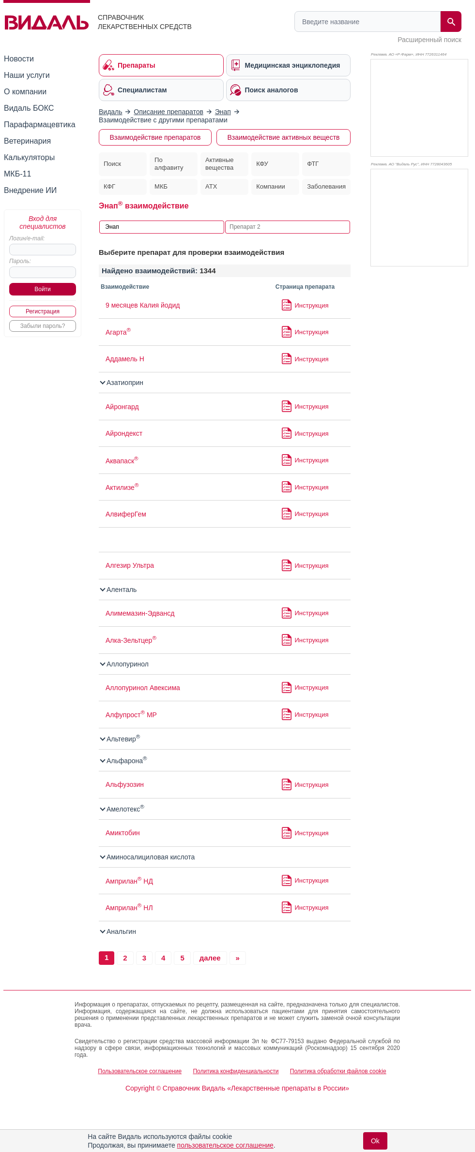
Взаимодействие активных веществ (283, 137)
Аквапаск (122, 461)
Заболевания (326, 186)
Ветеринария (27, 141)
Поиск (112, 163)
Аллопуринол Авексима (143, 688)
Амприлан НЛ (129, 908)
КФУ (262, 163)
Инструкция (312, 305)
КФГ (109, 186)
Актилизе (122, 487)
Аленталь (119, 589)
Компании (270, 186)
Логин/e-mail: (27, 238)
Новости (19, 59)
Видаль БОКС (29, 108)
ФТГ (313, 163)
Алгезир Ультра (130, 565)
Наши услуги (27, 75)
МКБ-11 (17, 174)
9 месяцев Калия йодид (143, 305)
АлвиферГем (126, 514)
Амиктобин (123, 833)
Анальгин (118, 931)
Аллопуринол (125, 664)
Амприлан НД (129, 881)
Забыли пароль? (42, 326)
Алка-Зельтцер (131, 640)
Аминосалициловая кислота (148, 857)
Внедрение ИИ (30, 190)
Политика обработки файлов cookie (338, 1071)
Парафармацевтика (40, 124)
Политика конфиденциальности (235, 1071)
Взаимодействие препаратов (155, 137)
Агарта (118, 332)
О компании (25, 92)
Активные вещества (219, 164)
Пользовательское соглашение (140, 1071)
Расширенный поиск (429, 40)
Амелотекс (122, 809)
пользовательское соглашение (225, 1145)
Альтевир (120, 739)
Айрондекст (124, 433)
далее (210, 958)
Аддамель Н (125, 359)
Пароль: (20, 261)
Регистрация (43, 311)
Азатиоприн (122, 382)
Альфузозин (125, 784)
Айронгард (122, 407)
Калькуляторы (29, 157)
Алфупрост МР (131, 715)
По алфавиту (169, 164)
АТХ (211, 186)
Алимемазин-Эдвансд (140, 613)
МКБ (161, 186)
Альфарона (124, 761)
